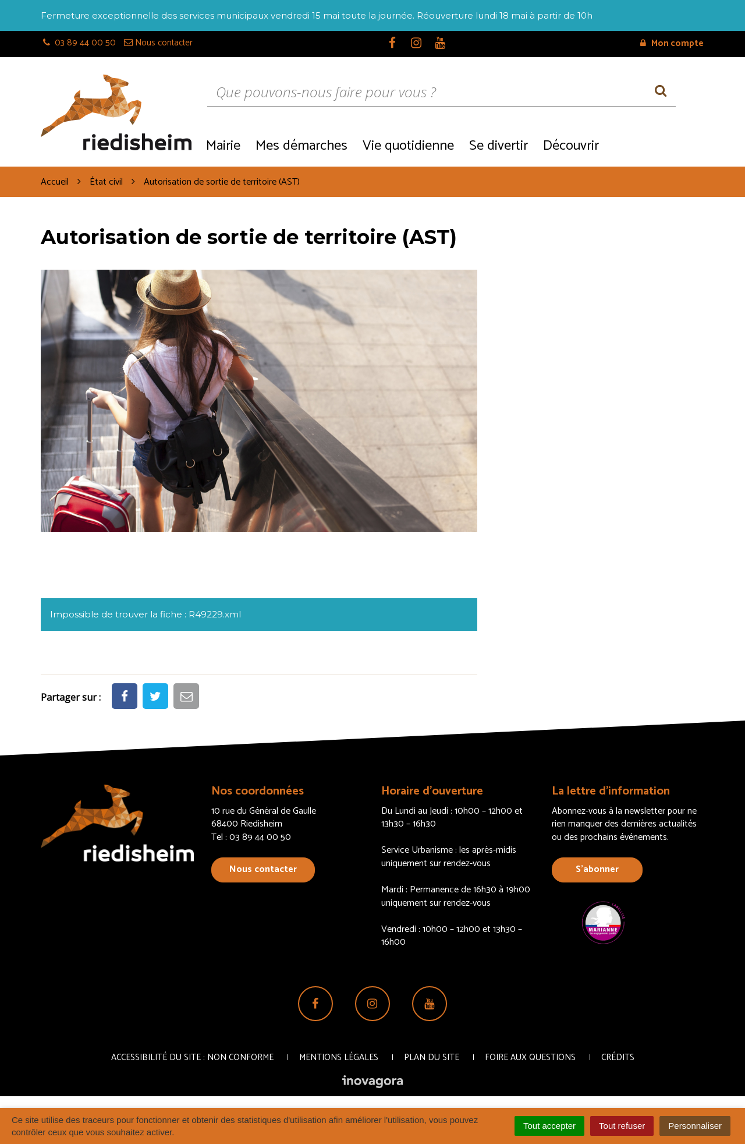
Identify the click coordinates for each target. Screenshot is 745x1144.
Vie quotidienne (408, 146)
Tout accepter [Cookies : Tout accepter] (549, 1126)
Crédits (617, 1057)
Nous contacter (263, 869)
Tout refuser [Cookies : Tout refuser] (622, 1126)
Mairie (223, 146)
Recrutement (655, 144)
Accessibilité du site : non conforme (192, 1057)
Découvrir (571, 146)
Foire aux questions (530, 1057)
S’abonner (597, 869)
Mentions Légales (338, 1057)
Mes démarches (301, 146)
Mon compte (672, 43)
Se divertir (498, 146)
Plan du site (431, 1057)
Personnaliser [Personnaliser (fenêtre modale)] (695, 1126)
